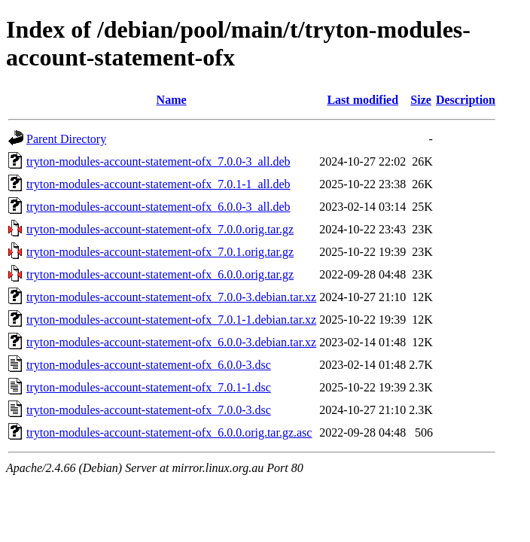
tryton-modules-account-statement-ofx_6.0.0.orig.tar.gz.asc (169, 432)
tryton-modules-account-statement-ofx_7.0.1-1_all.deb (158, 184)
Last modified (362, 99)
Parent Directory (66, 138)
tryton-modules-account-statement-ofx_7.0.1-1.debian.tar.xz (171, 319)
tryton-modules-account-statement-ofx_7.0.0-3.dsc (148, 409)
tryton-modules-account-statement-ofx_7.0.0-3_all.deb (158, 161)
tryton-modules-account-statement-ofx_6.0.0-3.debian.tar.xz (171, 342)
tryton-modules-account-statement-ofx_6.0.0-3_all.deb (158, 206)
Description (465, 99)
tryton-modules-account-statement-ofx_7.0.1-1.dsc (148, 387)
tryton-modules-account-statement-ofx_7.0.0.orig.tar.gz (160, 229)
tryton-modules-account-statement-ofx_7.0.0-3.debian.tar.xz (171, 297)
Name (172, 99)
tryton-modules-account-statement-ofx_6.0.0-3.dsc (148, 364)
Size (420, 99)
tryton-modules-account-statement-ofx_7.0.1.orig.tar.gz (160, 251)
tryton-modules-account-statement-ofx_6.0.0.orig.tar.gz (160, 274)
